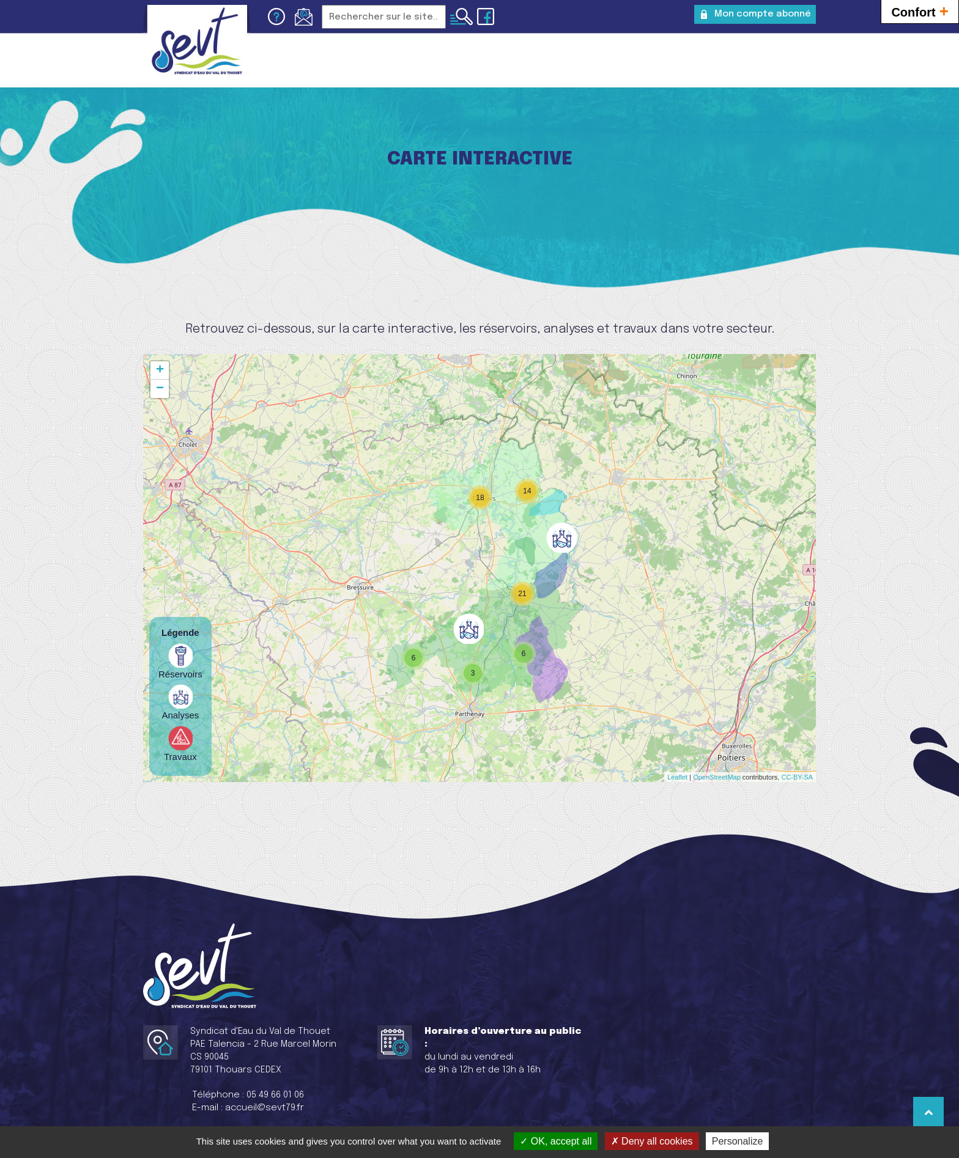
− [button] (160, 389)
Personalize (737, 1141)
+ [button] (160, 370)
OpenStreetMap (717, 777)
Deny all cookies (652, 1141)
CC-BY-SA (797, 777)
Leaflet (677, 777)
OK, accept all (555, 1141)
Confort (920, 10)
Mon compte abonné (762, 14)
